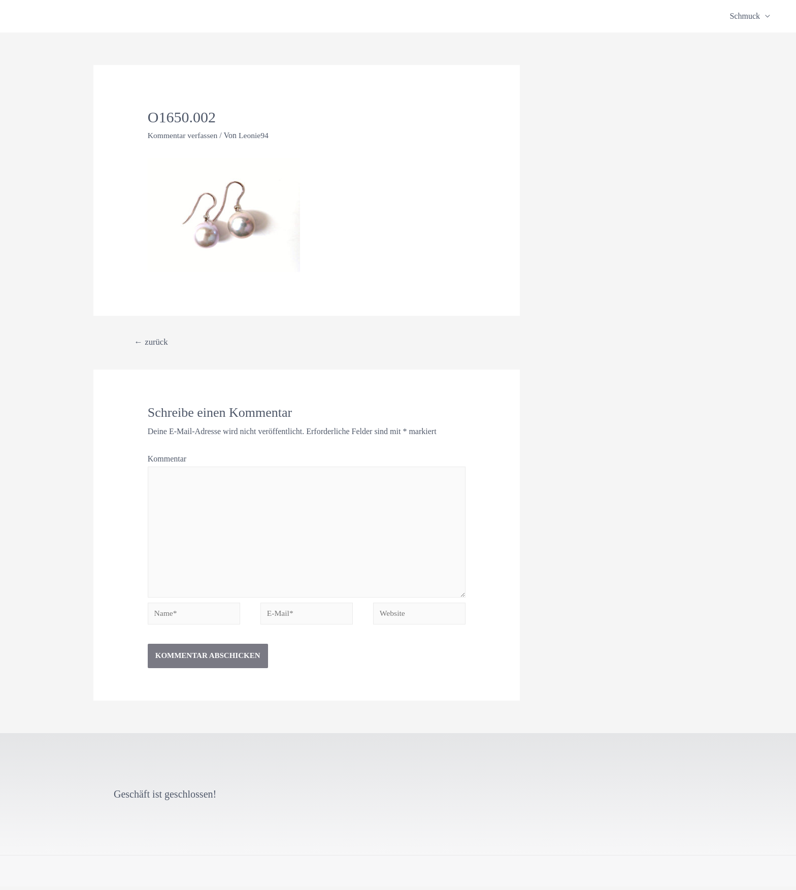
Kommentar (167, 458)
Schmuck (744, 16)
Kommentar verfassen (183, 135)
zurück (152, 341)
